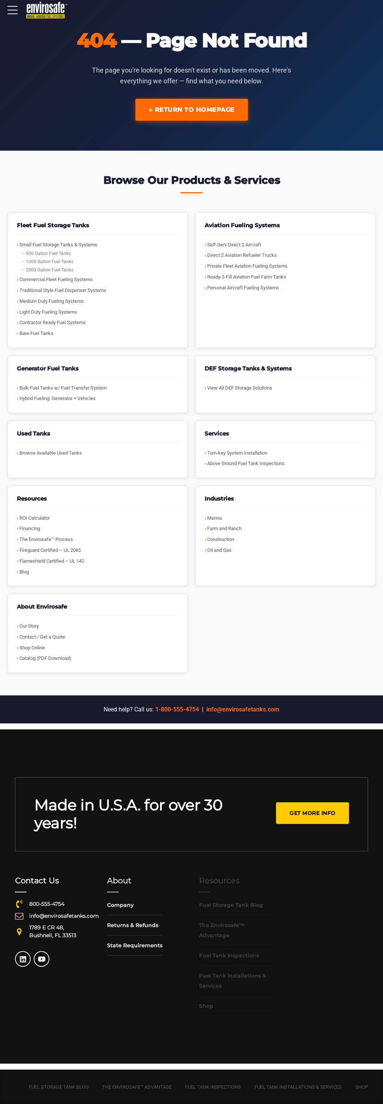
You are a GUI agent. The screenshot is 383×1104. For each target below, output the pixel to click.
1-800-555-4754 (177, 709)
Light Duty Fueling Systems (48, 312)
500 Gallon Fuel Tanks (48, 253)
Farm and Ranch (224, 528)
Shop (361, 1087)
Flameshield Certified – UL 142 (51, 561)
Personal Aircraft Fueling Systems (243, 287)
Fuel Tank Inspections (213, 1087)
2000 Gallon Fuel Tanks (49, 270)
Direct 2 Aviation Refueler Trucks (242, 255)
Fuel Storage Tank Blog (59, 1087)
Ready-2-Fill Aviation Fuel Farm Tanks (246, 277)
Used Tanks (33, 433)
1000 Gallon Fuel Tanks (49, 261)
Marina (214, 518)
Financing (29, 528)
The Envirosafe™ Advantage (137, 1087)
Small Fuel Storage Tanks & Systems (58, 244)
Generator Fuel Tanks (48, 368)
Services (217, 433)
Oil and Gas (219, 550)
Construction (220, 539)
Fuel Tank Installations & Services (298, 1087)
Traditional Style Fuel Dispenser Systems (62, 290)
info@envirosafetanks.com (242, 709)
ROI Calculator (34, 518)
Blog (24, 572)
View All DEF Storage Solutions (239, 388)
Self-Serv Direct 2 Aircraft (234, 244)
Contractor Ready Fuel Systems (52, 322)
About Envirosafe (42, 606)
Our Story (29, 626)
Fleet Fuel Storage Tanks (53, 225)
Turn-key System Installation (237, 453)
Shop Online (32, 648)
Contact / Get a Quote (42, 637)
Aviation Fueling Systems (242, 225)
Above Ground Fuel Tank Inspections (246, 463)
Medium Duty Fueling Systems (51, 301)
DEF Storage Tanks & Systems (248, 368)
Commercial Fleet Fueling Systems (56, 279)
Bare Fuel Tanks (36, 333)
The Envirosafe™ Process (46, 539)
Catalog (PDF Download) (45, 658)
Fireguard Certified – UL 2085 (50, 550)
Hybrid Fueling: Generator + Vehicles (57, 398)
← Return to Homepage (192, 109)
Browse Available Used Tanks (50, 453)
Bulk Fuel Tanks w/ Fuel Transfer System (63, 388)
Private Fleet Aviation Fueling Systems (247, 266)
